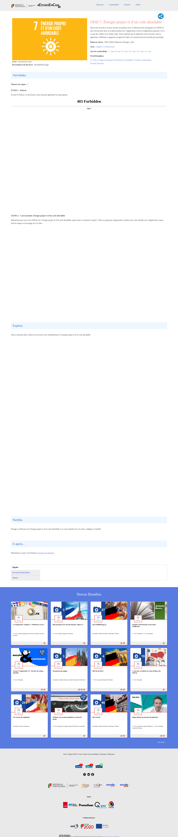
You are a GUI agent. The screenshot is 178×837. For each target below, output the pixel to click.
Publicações (111, 754)
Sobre (65, 754)
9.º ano (125, 51)
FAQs (80, 754)
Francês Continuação (143, 60)
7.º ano (111, 51)
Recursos (100, 5)
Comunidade (114, 5)
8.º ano (118, 51)
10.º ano (132, 51)
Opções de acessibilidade (91, 754)
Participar (103, 754)
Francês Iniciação (97, 63)
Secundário (128, 60)
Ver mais (161, 742)
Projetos (127, 5)
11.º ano (140, 51)
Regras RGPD (72, 754)
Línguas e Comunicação (105, 47)
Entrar (138, 5)
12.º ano (148, 51)
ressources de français (45, 553)
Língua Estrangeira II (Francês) (110, 60)
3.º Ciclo (93, 60)
